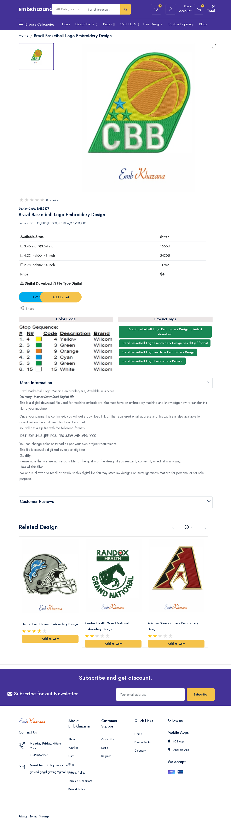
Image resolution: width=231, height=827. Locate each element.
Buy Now (41, 296)
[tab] (36, 56)
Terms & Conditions (80, 779)
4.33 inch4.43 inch (39, 255)
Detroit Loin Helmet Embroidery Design (50, 622)
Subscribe (201, 692)
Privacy (23, 814)
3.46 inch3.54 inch (39, 246)
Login (104, 746)
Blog (71, 762)
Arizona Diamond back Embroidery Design (173, 624)
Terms (33, 814)
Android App (178, 748)
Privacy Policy (76, 771)
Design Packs (142, 740)
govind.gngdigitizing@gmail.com (51, 770)
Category (140, 749)
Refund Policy (76, 787)
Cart (71, 754)
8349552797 (39, 753)
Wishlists (73, 746)
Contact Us (107, 737)
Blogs (203, 24)
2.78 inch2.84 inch (39, 264)
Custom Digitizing (180, 24)
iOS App (176, 739)
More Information (36, 383)
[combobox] (68, 9)
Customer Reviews (37, 502)
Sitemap (44, 814)
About (71, 737)
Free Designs (152, 24)
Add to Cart (50, 637)
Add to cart (91, 297)
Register (106, 754)
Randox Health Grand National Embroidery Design (107, 624)
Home (138, 732)
